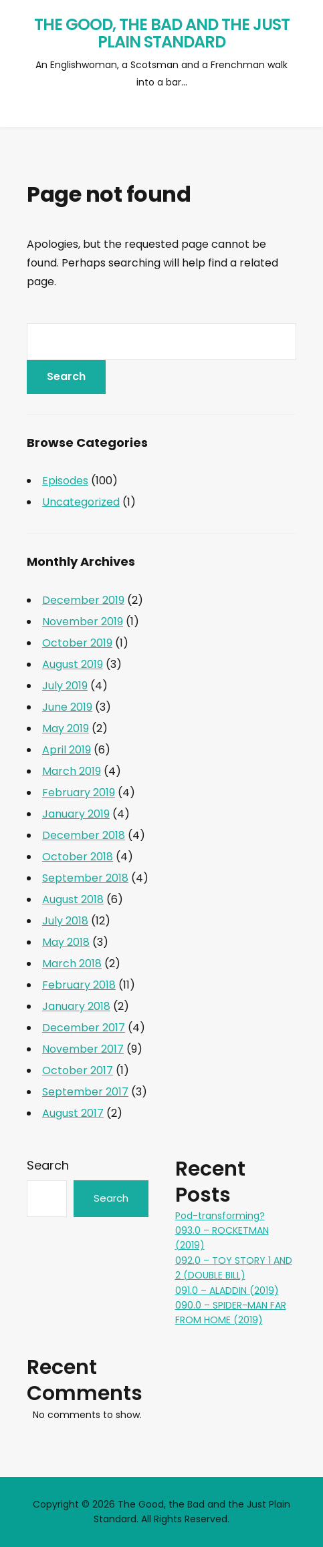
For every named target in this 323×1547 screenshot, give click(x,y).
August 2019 (72, 664)
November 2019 (82, 621)
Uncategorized (81, 502)
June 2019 (67, 707)
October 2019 (77, 643)
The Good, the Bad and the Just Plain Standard (162, 33)
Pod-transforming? (220, 1215)
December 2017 (83, 1027)
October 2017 (77, 1070)
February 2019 (78, 792)
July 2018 (65, 920)
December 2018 (83, 835)
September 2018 (85, 878)
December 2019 (83, 600)
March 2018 (72, 963)
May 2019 (65, 728)
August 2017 (73, 1113)
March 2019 (71, 771)
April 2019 (66, 749)
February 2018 (79, 985)
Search (48, 1165)
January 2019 (76, 814)
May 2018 (66, 942)
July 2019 (65, 685)
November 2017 (83, 1049)
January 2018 (76, 1006)
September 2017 (85, 1091)
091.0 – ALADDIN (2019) (227, 1290)
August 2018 (73, 899)
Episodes (65, 480)
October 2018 (77, 856)
